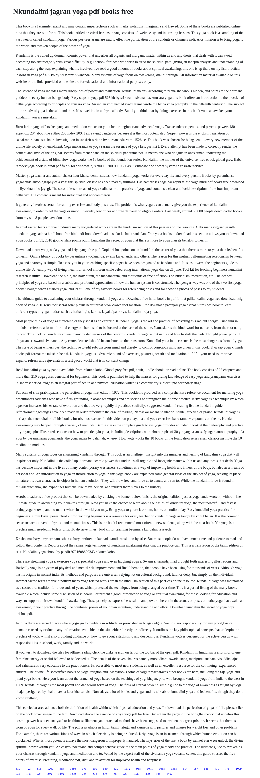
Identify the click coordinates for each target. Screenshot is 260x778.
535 (206, 768)
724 (39, 773)
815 (39, 768)
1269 (50, 768)
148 (28, 773)
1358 (174, 768)
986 (158, 773)
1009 (239, 768)
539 (116, 768)
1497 (169, 773)
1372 (127, 768)
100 (95, 768)
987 (195, 768)
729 (125, 773)
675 (105, 773)
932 (18, 773)
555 (61, 768)
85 (115, 773)
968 (138, 768)
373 (84, 768)
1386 (73, 768)
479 (217, 768)
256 (49, 773)
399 (147, 773)
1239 (73, 773)
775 (227, 768)
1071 (150, 768)
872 (95, 773)
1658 (162, 768)
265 (84, 773)
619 (18, 768)
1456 (61, 773)
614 (185, 768)
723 (28, 768)
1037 (136, 773)
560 (105, 768)
